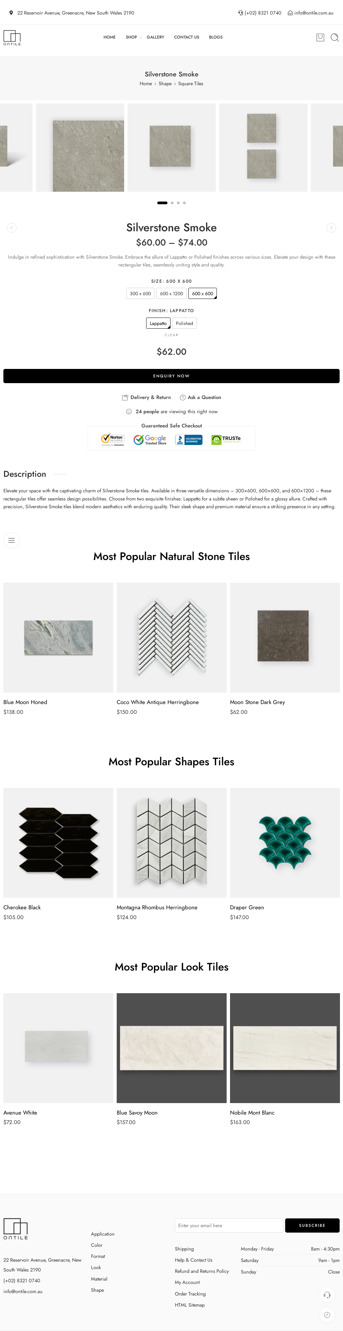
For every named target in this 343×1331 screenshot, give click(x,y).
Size (171, 281)
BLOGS (216, 37)
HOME (110, 37)
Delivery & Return (146, 397)
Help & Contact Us (193, 1259)
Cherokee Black (22, 907)
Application (103, 1233)
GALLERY (155, 37)
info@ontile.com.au (23, 1291)
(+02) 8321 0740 (21, 1280)
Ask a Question (200, 397)
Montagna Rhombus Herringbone (157, 907)
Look (96, 1267)
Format (98, 1256)
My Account (187, 1282)
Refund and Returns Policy (202, 1271)
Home (146, 83)
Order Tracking (190, 1293)
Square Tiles (190, 83)
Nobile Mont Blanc (252, 1112)
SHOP (131, 37)
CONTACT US (186, 37)
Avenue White (20, 1112)
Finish (172, 311)
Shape (165, 83)
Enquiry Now (171, 376)
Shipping (184, 1248)
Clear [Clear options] (172, 334)
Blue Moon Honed (25, 702)
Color (96, 1244)
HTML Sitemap (190, 1304)
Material (99, 1278)
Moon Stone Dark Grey (257, 702)
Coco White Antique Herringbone (158, 702)
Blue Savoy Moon (137, 1112)
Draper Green (247, 907)
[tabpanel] (172, 149)
